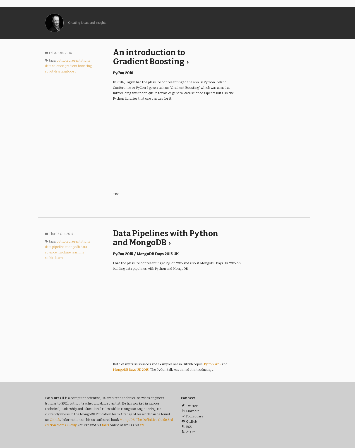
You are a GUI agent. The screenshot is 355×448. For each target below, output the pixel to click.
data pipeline (55, 247)
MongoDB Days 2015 (131, 370)
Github (55, 420)
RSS (186, 427)
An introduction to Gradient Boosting (151, 57)
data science (54, 66)
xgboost (69, 71)
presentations (79, 61)
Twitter (189, 406)
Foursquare (192, 416)
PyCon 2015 (212, 364)
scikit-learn (54, 71)
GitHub (189, 422)
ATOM (188, 432)
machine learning (71, 252)
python (62, 61)
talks (105, 425)
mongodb (72, 247)
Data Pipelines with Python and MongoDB (165, 238)
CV (142, 425)
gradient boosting (78, 66)
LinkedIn (190, 411)
